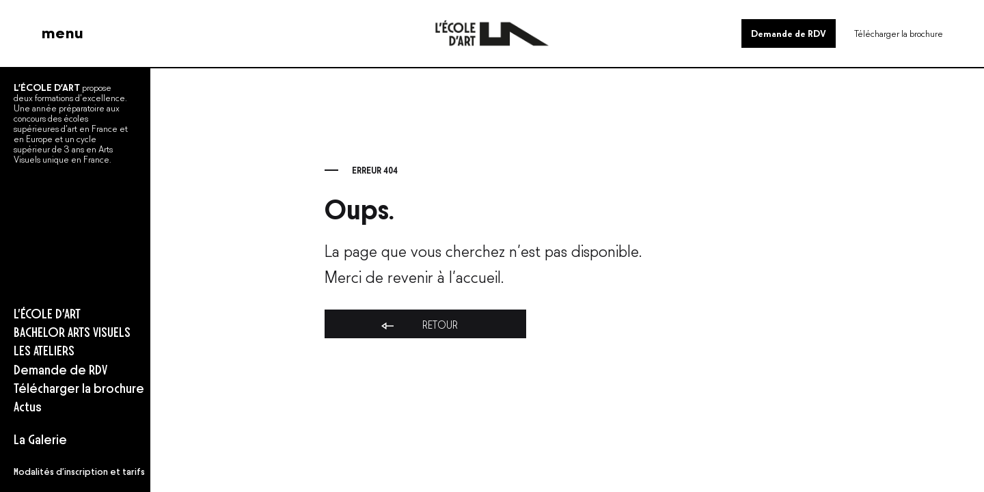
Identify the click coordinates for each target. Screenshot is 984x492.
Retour (418, 325)
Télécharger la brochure (898, 32)
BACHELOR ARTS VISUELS (72, 331)
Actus (28, 405)
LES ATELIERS (44, 349)
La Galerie (40, 438)
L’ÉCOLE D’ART (47, 312)
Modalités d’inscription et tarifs (79, 471)
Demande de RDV (788, 32)
